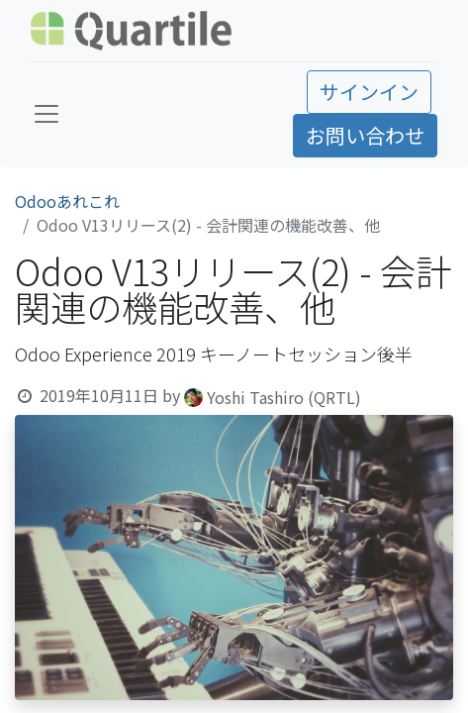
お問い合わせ (365, 135)
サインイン (369, 91)
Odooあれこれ (67, 201)
